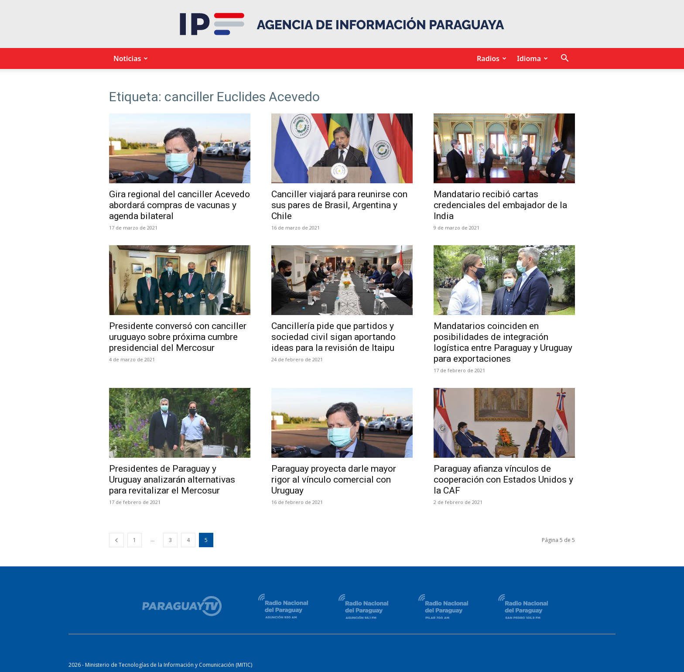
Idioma (531, 58)
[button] (564, 59)
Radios (490, 58)
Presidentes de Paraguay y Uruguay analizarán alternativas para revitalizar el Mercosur (172, 479)
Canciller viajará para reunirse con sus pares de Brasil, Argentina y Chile (339, 205)
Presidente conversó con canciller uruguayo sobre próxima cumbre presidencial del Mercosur (177, 337)
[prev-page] (116, 540)
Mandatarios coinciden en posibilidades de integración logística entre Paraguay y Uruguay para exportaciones (503, 342)
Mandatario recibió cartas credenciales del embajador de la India (500, 205)
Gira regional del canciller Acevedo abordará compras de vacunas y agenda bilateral (179, 205)
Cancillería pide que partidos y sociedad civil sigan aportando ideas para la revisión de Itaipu (333, 337)
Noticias (129, 58)
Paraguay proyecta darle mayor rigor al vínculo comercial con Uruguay (333, 479)
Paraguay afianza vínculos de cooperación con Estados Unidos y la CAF (503, 479)
